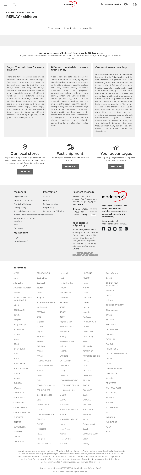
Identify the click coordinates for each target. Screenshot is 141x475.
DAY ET (17, 436)
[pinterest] (127, 229)
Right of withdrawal (22, 204)
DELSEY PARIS (43, 273)
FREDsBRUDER (44, 361)
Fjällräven (41, 346)
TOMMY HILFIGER (114, 368)
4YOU (16, 273)
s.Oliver (109, 300)
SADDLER (87, 400)
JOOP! (63, 312)
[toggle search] (13, 4)
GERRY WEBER (43, 390)
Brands (20, 12)
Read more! (70, 166)
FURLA (40, 370)
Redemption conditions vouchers (24, 219)
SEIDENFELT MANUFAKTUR (112, 284)
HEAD (39, 434)
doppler (40, 297)
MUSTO (86, 278)
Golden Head (43, 405)
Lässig (63, 370)
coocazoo (18, 432)
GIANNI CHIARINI (44, 395)
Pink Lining (88, 336)
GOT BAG (41, 409)
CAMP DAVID (19, 402)
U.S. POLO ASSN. (113, 388)
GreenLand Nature (45, 414)
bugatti (17, 378)
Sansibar (87, 414)
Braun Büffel (19, 349)
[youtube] (116, 229)
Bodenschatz (19, 329)
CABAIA (17, 388)
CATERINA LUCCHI (22, 412)
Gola (39, 400)
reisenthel (87, 375)
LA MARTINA (65, 361)
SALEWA (87, 405)
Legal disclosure (21, 197)
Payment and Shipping (53, 211)
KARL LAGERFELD (68, 327)
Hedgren (41, 439)
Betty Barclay (20, 324)
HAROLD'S (41, 429)
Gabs (39, 380)
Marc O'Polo (65, 439)
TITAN (108, 363)
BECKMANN (19, 310)
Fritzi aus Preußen (45, 366)
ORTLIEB (87, 297)
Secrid (109, 278)
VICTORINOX (112, 407)
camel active (19, 397)
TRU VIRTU (111, 383)
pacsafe (86, 312)
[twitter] (110, 229)
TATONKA (110, 339)
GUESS (40, 424)
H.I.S (62, 278)
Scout (85, 439)
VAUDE (109, 402)
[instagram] (122, 229)
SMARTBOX (111, 290)
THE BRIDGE (112, 349)
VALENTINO (111, 393)
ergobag (40, 322)
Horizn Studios (66, 283)
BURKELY (18, 383)
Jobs (16, 224)
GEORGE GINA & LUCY (47, 385)
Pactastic (87, 317)
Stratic (109, 315)
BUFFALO (18, 373)
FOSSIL (40, 351)
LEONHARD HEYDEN (69, 380)
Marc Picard (65, 429)
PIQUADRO (88, 351)
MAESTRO (64, 405)
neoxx (85, 283)
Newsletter (48, 215)
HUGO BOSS (65, 292)
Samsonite (88, 409)
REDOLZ (87, 370)
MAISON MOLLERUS (69, 409)
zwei (108, 432)
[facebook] (105, 229)
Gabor (39, 375)
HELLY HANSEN (44, 443)
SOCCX (109, 295)
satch (85, 419)
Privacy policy (20, 207)
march (63, 434)
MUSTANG (87, 273)
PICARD (86, 327)
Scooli (85, 429)
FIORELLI (41, 341)
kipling (63, 336)
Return (46, 200)
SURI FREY (111, 324)
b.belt (16, 305)
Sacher (86, 395)
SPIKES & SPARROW (115, 305)
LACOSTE (64, 356)
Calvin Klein (19, 393)
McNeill (63, 443)
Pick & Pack (88, 331)
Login (16, 237)
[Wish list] (126, 4)
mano (62, 424)
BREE (16, 354)
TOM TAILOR (111, 373)
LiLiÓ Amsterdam (68, 390)
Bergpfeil (18, 320)
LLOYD (63, 400)
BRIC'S (16, 358)
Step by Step (112, 310)
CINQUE (17, 422)
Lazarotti (64, 375)
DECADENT (19, 441)
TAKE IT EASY (112, 329)
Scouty (86, 443)
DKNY (39, 292)
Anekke (17, 292)
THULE (109, 358)
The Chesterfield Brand (116, 354)
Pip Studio (87, 346)
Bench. (17, 315)
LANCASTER (65, 366)
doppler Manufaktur (46, 302)
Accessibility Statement (24, 211)
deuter (40, 287)
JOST (62, 317)
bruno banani (20, 363)
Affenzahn (18, 283)
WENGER (110, 417)
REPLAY (86, 380)
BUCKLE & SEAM (21, 368)
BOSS (16, 344)
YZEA (108, 427)
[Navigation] (5, 4)
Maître (63, 414)
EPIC (39, 317)
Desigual (41, 283)
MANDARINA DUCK (69, 419)
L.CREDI (63, 351)
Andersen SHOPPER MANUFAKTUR (23, 298)
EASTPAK (41, 312)
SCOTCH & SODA (90, 434)
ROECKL (87, 385)
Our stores (18, 228)
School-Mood (89, 424)
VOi (108, 412)
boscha (17, 339)
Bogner (17, 334)
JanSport (64, 302)
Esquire (40, 331)
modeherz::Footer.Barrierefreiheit (29, 215)
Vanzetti (110, 397)
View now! (25, 172)
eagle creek (42, 307)
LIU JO (63, 395)
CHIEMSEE (18, 417)
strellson (110, 320)
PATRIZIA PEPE (89, 322)
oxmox (86, 307)
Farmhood (41, 336)
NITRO (86, 287)
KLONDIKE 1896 (67, 341)
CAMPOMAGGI (20, 407)
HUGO (63, 287)
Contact (46, 197)
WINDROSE (111, 422)
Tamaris (109, 334)
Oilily (85, 292)
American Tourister (22, 287)
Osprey (86, 302)
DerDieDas (42, 278)
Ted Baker (110, 344)
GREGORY (41, 419)
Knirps (63, 346)
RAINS (86, 366)
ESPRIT (40, 327)
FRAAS (40, 356)
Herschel (64, 273)
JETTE (62, 307)
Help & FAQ (48, 207)
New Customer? (21, 241)
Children (10, 12)
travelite (110, 378)
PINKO (86, 341)
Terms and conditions (23, 200)
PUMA (86, 361)
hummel (64, 297)
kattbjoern (64, 331)
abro (16, 278)
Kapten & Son (66, 322)
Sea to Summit (113, 273)
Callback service (50, 204)
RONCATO (87, 390)
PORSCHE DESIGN (91, 356)
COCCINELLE (20, 427)
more (80, 204)
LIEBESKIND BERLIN (69, 385)
